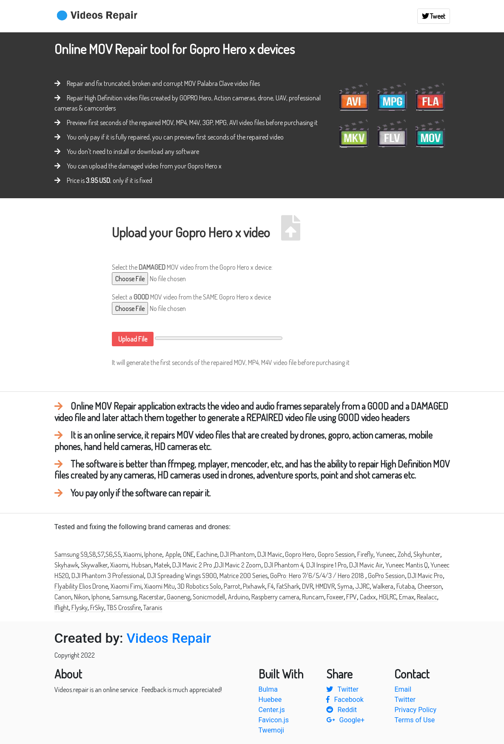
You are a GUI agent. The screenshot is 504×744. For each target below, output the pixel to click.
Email (402, 689)
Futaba (405, 586)
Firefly (364, 554)
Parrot (231, 586)
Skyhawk (66, 565)
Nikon (81, 597)
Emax (406, 597)
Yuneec (385, 554)
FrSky (96, 607)
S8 (92, 554)
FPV (351, 597)
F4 (269, 586)
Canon (62, 597)
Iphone (152, 554)
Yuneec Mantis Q (406, 565)
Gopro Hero (299, 554)
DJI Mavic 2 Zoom (238, 565)
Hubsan (141, 565)
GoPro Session (386, 575)
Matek (161, 565)
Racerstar (151, 597)
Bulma (268, 689)
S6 (109, 554)
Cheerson (430, 586)
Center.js (272, 710)
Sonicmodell (208, 597)
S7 (100, 554)
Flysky (79, 607)
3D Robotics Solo (198, 586)
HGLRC (387, 597)
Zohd (403, 554)
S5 (117, 554)
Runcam (312, 597)
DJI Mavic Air (365, 565)
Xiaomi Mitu (159, 586)
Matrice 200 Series (243, 575)
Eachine (206, 554)
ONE (188, 554)
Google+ (345, 720)
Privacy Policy (415, 710)
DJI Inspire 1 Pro (326, 565)
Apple (172, 554)
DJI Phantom (237, 554)
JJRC (362, 586)
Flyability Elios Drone (81, 586)
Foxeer (334, 597)
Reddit (341, 710)
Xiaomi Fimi (125, 586)
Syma (344, 586)
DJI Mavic (269, 554)
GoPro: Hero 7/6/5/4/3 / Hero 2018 (317, 575)
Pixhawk (253, 586)
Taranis (152, 607)
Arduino (238, 597)
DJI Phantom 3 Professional (107, 575)
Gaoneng (177, 597)
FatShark (287, 586)
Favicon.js (274, 720)
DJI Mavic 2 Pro (192, 565)
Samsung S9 (71, 554)
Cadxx (368, 597)
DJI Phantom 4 (283, 565)
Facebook (344, 700)
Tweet (433, 16)
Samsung (124, 597)
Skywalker (94, 565)
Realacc (426, 597)
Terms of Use (414, 720)
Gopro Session (335, 554)
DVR (307, 586)
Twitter (342, 689)
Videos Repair (168, 638)
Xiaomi (132, 554)
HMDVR (324, 586)
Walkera (382, 586)
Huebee (270, 700)
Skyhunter (426, 554)
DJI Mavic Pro (424, 575)
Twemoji (271, 730)
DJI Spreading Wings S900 (182, 575)
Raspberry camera (274, 597)
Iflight (61, 607)
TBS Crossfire (123, 607)
